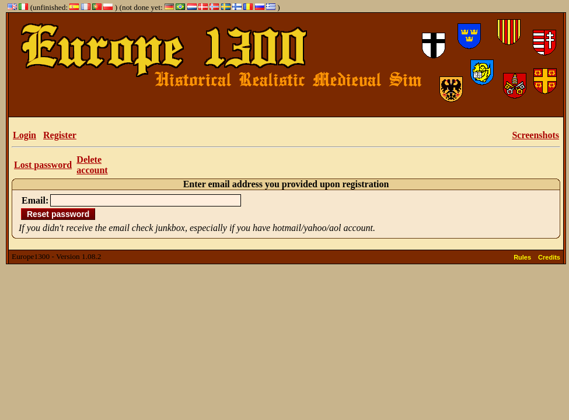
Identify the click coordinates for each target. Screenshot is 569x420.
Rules (522, 257)
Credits (549, 257)
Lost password (43, 165)
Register (59, 135)
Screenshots (535, 135)
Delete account (91, 165)
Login (24, 135)
